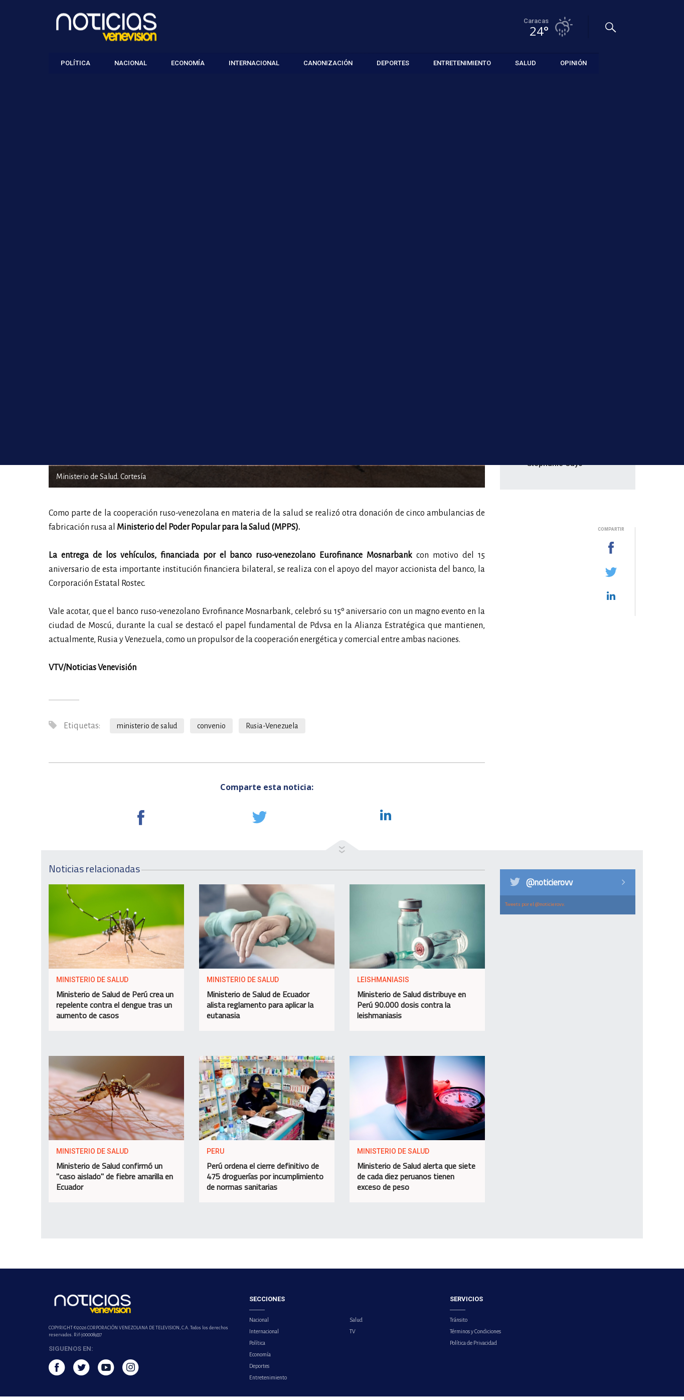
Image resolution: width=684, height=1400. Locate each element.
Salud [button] (525, 62)
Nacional (259, 1323)
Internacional (264, 1335)
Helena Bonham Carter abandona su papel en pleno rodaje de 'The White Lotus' (574, 302)
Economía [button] (188, 62)
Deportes (259, 1369)
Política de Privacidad (473, 1346)
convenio (211, 729)
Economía (260, 1358)
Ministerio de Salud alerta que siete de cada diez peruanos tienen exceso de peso (416, 1179)
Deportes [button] (393, 62)
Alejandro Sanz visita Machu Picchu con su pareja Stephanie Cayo (577, 457)
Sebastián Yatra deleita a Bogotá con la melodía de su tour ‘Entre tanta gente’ (573, 250)
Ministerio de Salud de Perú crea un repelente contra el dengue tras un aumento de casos (115, 1008)
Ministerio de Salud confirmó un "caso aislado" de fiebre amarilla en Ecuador (114, 1179)
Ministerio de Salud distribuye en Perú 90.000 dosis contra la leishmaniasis (411, 1008)
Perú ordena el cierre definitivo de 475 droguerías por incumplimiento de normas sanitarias (265, 1179)
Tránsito (458, 1323)
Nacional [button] (130, 62)
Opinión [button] (573, 62)
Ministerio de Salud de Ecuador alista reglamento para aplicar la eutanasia (260, 1008)
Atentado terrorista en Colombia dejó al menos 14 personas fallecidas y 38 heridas (575, 358)
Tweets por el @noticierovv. (535, 907)
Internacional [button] (254, 62)
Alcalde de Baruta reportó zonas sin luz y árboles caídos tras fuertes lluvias (573, 410)
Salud (57, 86)
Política (257, 1346)
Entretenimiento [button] (462, 62)
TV (353, 1335)
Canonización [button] (328, 62)
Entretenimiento (268, 1381)
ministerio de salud (147, 729)
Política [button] (75, 62)
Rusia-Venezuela (272, 729)
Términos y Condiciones (475, 1335)
